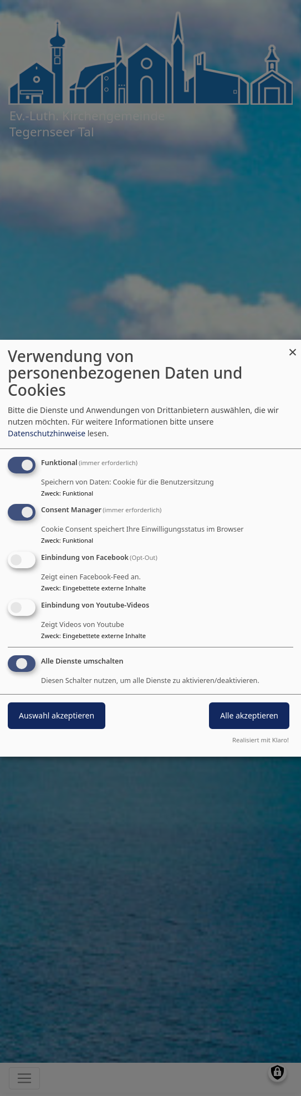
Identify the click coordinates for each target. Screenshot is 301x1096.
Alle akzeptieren (249, 715)
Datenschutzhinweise (46, 433)
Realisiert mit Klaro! (260, 740)
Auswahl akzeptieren (56, 715)
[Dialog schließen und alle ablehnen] (292, 346)
